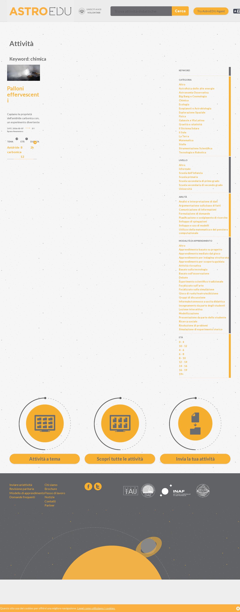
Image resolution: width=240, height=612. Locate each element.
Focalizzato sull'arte (191, 285)
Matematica (186, 140)
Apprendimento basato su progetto (200, 249)
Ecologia (184, 104)
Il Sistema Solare (189, 128)
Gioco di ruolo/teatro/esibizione (198, 293)
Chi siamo (51, 484)
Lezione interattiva (190, 309)
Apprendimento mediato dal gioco (199, 253)
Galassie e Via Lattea (191, 120)
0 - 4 (181, 342)
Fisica (182, 116)
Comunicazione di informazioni (197, 209)
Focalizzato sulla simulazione (196, 289)
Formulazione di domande (194, 213)
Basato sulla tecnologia (193, 269)
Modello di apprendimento (27, 493)
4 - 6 (181, 350)
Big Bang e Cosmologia (193, 96)
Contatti (50, 501)
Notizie (50, 497)
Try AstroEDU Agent (211, 11)
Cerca (180, 11)
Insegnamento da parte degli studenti (202, 305)
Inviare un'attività (20, 484)
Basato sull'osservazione (194, 273)
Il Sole (182, 132)
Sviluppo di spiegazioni (193, 221)
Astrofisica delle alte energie (196, 88)
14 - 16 (183, 366)
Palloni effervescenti (23, 94)
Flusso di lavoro (55, 493)
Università (185, 188)
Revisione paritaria (21, 489)
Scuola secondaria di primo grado (199, 181)
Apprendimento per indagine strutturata (204, 257)
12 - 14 (183, 361)
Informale (185, 168)
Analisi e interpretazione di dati (198, 201)
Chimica (184, 100)
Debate (183, 277)
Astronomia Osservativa (193, 92)
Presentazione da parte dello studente (202, 317)
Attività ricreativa (190, 265)
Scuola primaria (188, 176)
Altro (182, 84)
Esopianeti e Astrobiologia (195, 108)
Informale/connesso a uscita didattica (202, 301)
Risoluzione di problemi (193, 325)
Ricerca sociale (188, 321)
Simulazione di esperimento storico (200, 329)
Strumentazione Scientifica (195, 148)
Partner (50, 505)
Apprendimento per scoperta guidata (201, 261)
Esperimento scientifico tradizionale (201, 281)
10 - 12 (183, 346)
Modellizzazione (189, 313)
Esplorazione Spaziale (192, 112)
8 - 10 (182, 358)
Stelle (182, 144)
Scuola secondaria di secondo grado (201, 185)
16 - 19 (183, 370)
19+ (181, 374)
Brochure (51, 489)
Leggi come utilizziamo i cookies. (96, 609)
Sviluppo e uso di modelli (194, 225)
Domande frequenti (22, 497)
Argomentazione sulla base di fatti (200, 205)
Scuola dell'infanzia (191, 172)
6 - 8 (181, 354)
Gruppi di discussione (192, 297)
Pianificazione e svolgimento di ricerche (203, 217)
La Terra (184, 136)
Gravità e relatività (190, 124)
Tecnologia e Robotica (192, 152)
